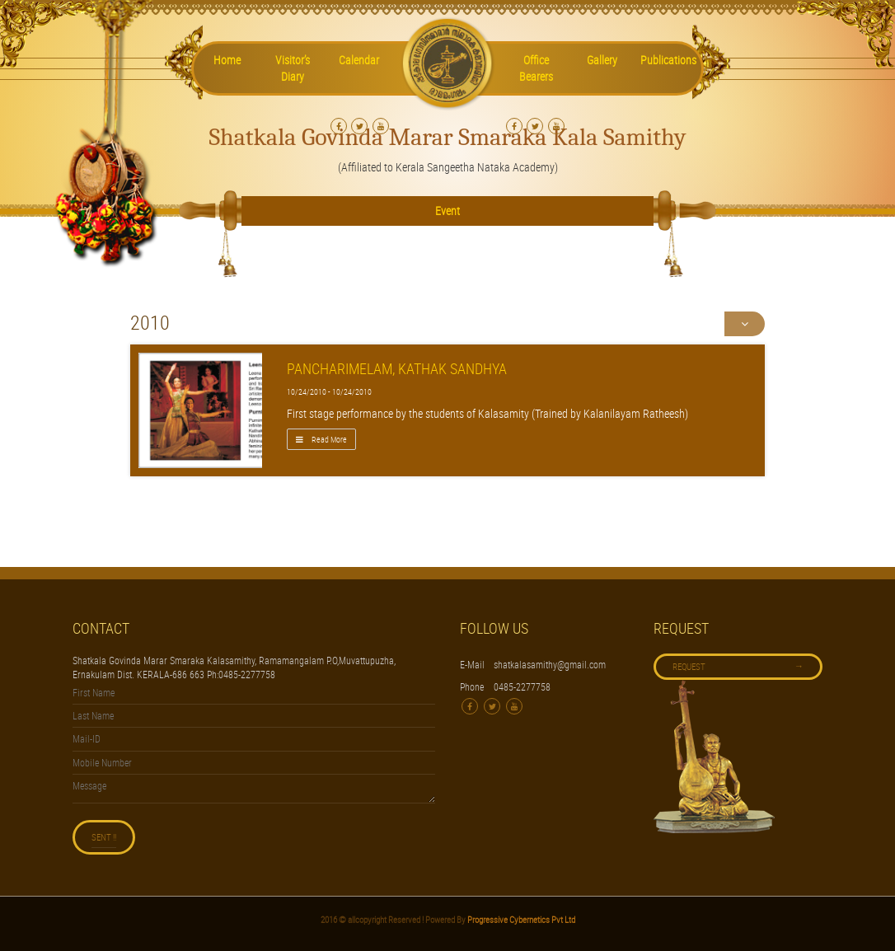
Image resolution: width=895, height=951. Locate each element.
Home (227, 60)
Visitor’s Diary (292, 68)
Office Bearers (536, 68)
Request (738, 665)
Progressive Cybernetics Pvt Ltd (520, 919)
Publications (668, 60)
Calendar (359, 60)
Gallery (602, 60)
